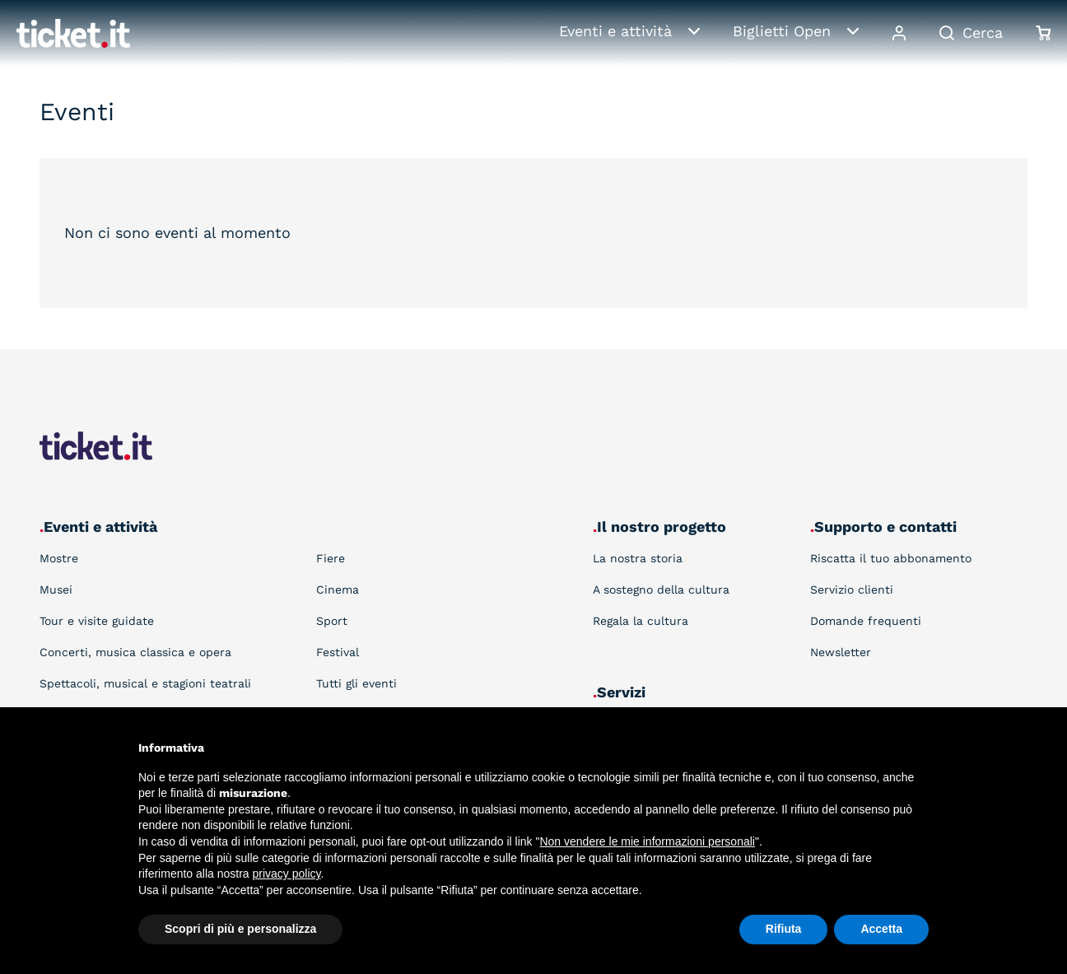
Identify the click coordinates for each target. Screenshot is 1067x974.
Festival (337, 652)
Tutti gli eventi (356, 683)
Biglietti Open (782, 31)
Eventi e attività (615, 31)
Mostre (59, 558)
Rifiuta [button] (784, 928)
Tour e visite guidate (97, 620)
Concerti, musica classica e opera (135, 652)
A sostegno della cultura (661, 589)
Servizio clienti (851, 589)
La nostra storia (638, 558)
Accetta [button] (881, 928)
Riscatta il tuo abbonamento (890, 558)
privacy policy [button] (287, 873)
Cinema (337, 589)
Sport (331, 620)
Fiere (330, 558)
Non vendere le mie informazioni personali (646, 841)
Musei (56, 589)
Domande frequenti (865, 620)
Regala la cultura (640, 620)
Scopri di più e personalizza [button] (240, 928)
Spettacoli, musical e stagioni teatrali (145, 683)
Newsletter (840, 652)
